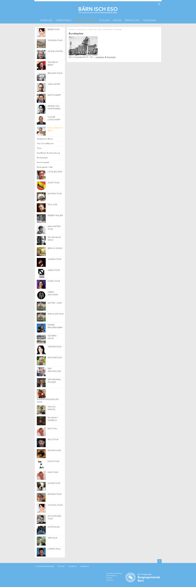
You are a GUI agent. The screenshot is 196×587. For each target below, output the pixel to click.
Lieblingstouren (85, 20)
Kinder (117, 20)
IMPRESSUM (84, 566)
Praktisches (132, 20)
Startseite (71, 30)
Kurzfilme (46, 20)
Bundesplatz (107, 30)
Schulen (104, 20)
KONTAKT (61, 566)
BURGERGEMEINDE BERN (45, 566)
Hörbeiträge (64, 20)
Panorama (149, 20)
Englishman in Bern (95, 30)
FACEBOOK (72, 566)
